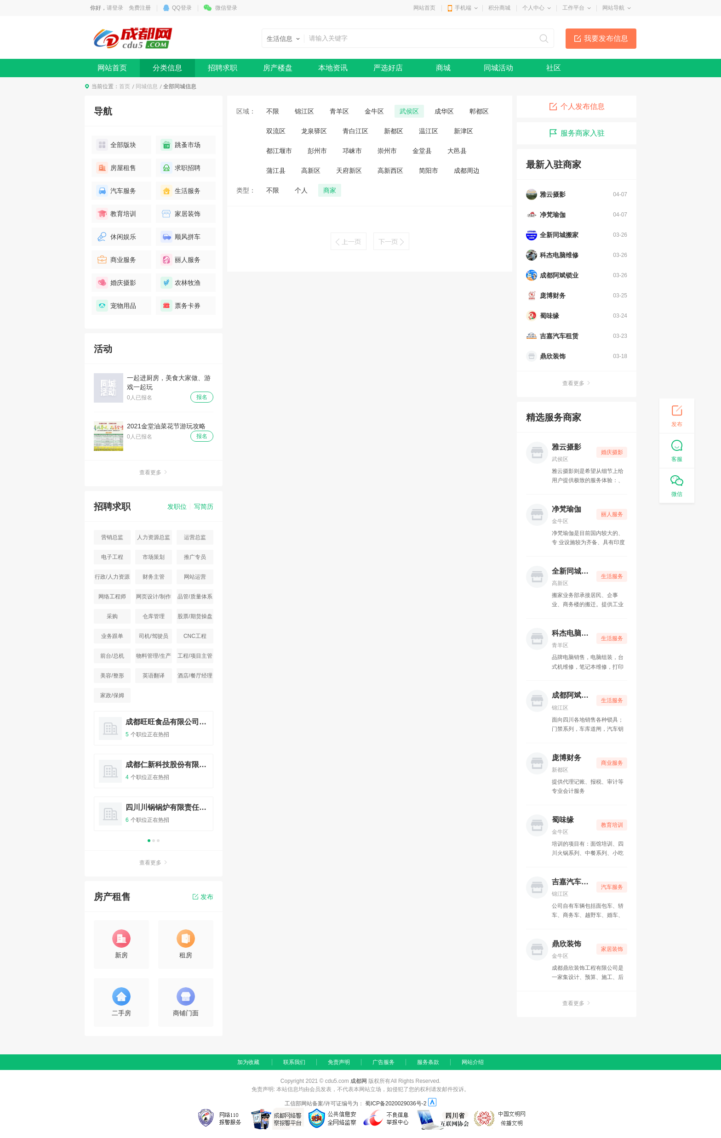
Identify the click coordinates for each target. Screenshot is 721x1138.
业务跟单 (112, 636)
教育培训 (116, 214)
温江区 (428, 131)
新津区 (463, 131)
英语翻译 (154, 675)
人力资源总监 (153, 537)
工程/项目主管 (194, 656)
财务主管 (154, 577)
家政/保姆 (112, 695)
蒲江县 (276, 170)
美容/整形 (112, 675)
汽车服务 (116, 191)
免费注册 (140, 8)
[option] (153, 775)
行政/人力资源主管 (112, 579)
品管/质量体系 (194, 596)
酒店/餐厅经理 (194, 675)
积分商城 (499, 8)
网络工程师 (112, 596)
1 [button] (149, 840)
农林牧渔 (180, 283)
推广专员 (195, 557)
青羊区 (339, 111)
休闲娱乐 (116, 237)
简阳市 (428, 170)
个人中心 (533, 8)
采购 (112, 616)
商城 (443, 68)
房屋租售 (116, 168)
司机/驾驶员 (153, 636)
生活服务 (180, 191)
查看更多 (153, 472)
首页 (124, 86)
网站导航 (613, 8)
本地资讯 (333, 68)
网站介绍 (473, 1062)
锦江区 (304, 111)
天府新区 (349, 170)
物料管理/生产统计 (153, 658)
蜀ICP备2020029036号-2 (395, 1103)
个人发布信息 (577, 106)
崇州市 (387, 150)
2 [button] (153, 840)
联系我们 (294, 1062)
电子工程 (112, 557)
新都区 (393, 131)
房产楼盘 (277, 68)
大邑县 (457, 150)
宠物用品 (116, 306)
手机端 (463, 8)
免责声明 (339, 1062)
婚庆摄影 (116, 283)
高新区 (310, 170)
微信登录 (226, 8)
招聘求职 (222, 68)
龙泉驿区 (314, 131)
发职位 (177, 506)
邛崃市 (352, 150)
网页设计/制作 (153, 596)
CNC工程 (194, 636)
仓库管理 (154, 616)
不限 (272, 111)
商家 (329, 190)
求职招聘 (180, 168)
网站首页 (424, 8)
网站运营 (195, 577)
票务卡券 (180, 306)
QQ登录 (182, 8)
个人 (301, 190)
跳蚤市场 (180, 145)
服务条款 (428, 1062)
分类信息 (167, 68)
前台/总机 (112, 656)
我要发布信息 (606, 38)
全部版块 (116, 145)
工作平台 (573, 8)
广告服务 (383, 1062)
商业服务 (116, 260)
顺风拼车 (180, 237)
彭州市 (317, 150)
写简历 (203, 506)
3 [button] (158, 840)
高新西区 (390, 170)
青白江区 (355, 131)
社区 (553, 68)
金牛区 (374, 111)
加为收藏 (248, 1062)
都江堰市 (279, 150)
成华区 (444, 111)
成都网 (358, 1081)
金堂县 (422, 150)
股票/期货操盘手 (194, 618)
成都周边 (467, 170)
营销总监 (112, 537)
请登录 (115, 8)
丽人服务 (180, 260)
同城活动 (498, 68)
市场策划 (154, 557)
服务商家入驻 (577, 133)
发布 (203, 896)
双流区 (276, 131)
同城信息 (147, 86)
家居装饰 (180, 214)
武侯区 (409, 111)
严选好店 (388, 68)
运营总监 (195, 537)
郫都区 (479, 111)
